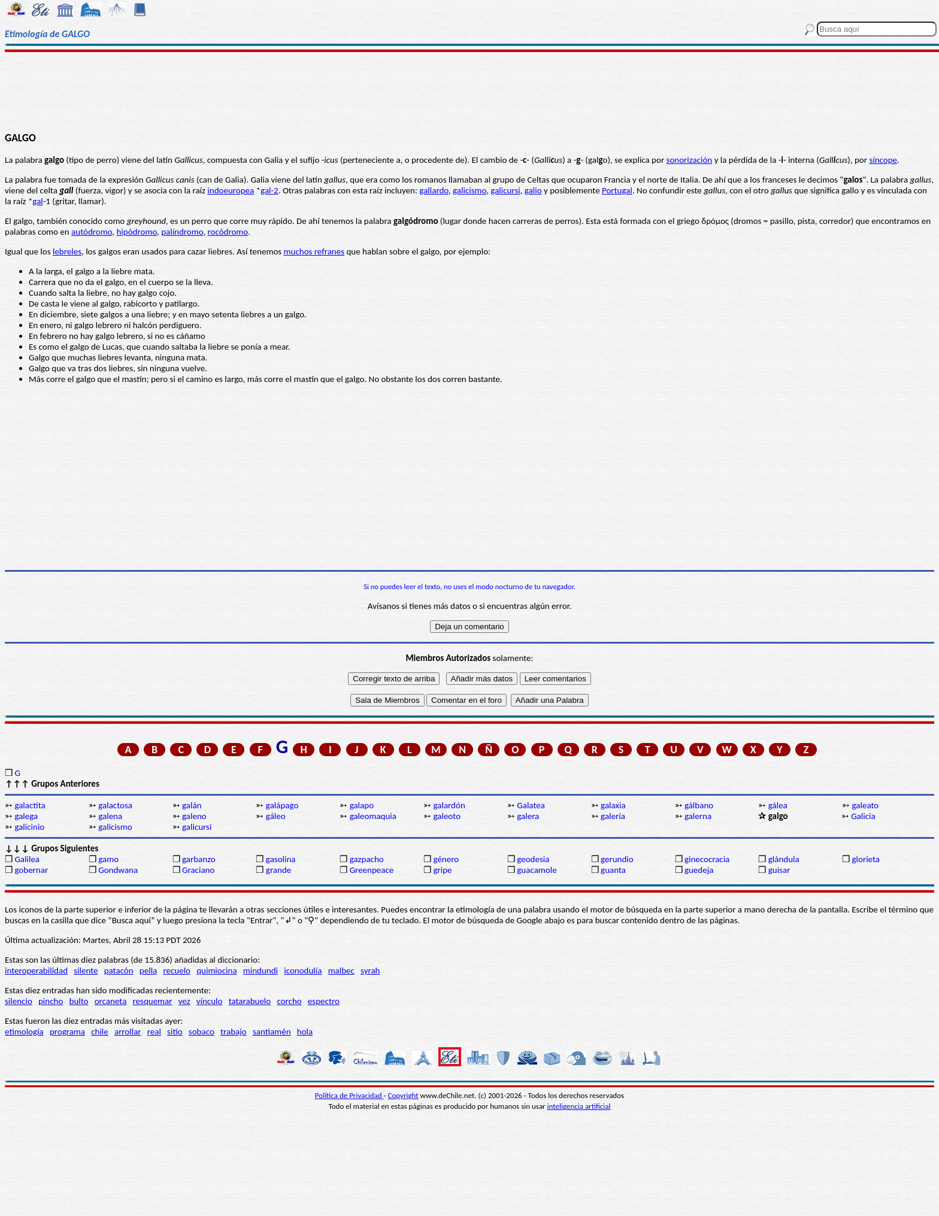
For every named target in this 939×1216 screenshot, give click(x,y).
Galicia (863, 816)
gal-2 (269, 190)
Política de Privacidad (349, 1095)
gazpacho (367, 859)
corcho (289, 1001)
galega (26, 816)
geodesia (533, 859)
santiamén (272, 1031)
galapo (362, 805)
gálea (777, 805)
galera (528, 816)
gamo (108, 859)
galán (191, 805)
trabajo (233, 1031)
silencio (18, 1001)
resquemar (152, 1001)
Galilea (27, 859)
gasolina (281, 859)
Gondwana (118, 870)
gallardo (434, 190)
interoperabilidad (36, 970)
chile (99, 1031)
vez (184, 1001)
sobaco (201, 1031)
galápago (282, 805)
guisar (779, 870)
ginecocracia (706, 859)
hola (305, 1031)
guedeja (699, 870)
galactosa (115, 805)
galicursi (505, 190)
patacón (119, 970)
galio (533, 190)
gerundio (617, 859)
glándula (783, 859)
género (446, 859)
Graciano (198, 870)
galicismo (469, 190)
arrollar (127, 1031)
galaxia (613, 805)
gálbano (698, 805)
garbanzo (199, 859)
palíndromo (182, 231)
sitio (175, 1031)
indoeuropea (230, 190)
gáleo (276, 816)
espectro (324, 1001)
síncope (883, 159)
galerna (697, 816)
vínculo (209, 1001)
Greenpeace (372, 870)
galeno (194, 816)
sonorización (690, 159)
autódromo (91, 231)
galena (110, 816)
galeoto (447, 816)
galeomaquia (373, 816)
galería (613, 816)
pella (148, 970)
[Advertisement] (469, 91)
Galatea (531, 805)
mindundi (260, 970)
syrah (370, 970)
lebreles (67, 251)
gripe (442, 870)
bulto (79, 1001)
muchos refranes (314, 251)
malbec (341, 970)
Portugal (617, 190)
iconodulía (303, 970)
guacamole (536, 870)
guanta (613, 870)
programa (67, 1031)
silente (86, 970)
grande (278, 870)
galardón (449, 805)
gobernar (31, 870)
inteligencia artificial (579, 1106)
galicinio (29, 826)
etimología (24, 1031)
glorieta (866, 859)
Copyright (403, 1095)
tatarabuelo (250, 1001)
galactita (29, 805)
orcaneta (111, 1001)
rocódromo (228, 231)
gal (37, 201)
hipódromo (137, 231)
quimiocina (216, 970)
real (154, 1031)
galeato (865, 805)
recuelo (176, 970)
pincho (50, 1001)
